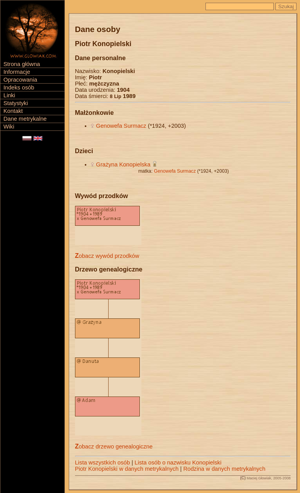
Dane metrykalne (25, 119)
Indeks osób (19, 87)
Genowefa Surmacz (121, 126)
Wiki (9, 126)
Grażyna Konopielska (123, 164)
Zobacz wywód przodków (107, 256)
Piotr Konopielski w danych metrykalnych (127, 469)
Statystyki (16, 103)
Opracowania (20, 80)
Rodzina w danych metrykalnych (224, 469)
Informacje (17, 72)
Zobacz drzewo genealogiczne (114, 446)
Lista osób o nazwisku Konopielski (178, 462)
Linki (9, 95)
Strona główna (22, 64)
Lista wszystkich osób (102, 462)
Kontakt (13, 111)
